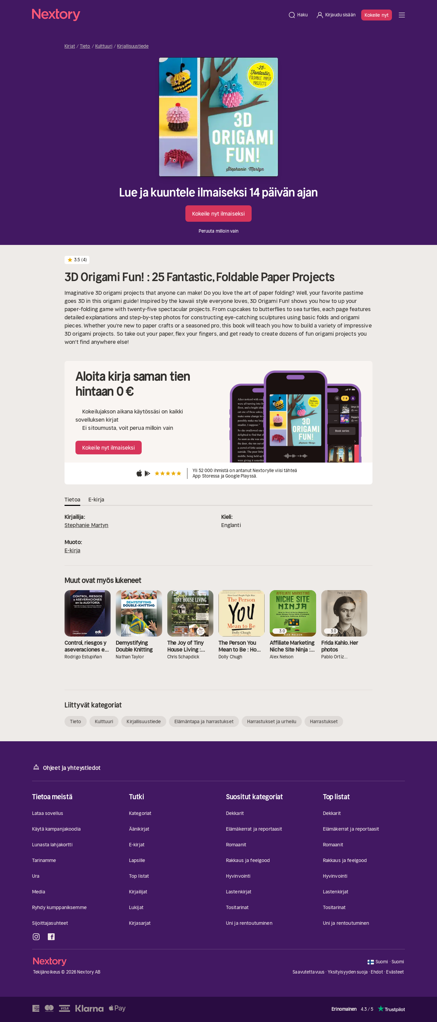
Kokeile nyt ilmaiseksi (218, 213)
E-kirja (72, 550)
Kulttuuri (103, 46)
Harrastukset (324, 721)
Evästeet (395, 972)
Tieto (85, 46)
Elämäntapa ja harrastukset (204, 721)
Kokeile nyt (377, 15)
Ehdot (377, 972)
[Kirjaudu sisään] (336, 15)
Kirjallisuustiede (133, 46)
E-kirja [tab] (96, 499)
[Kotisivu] (158, 15)
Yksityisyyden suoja (348, 972)
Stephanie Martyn (87, 525)
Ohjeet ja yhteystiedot (66, 767)
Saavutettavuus (308, 972)
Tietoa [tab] (72, 499)
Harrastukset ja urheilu (271, 721)
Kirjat (70, 46)
